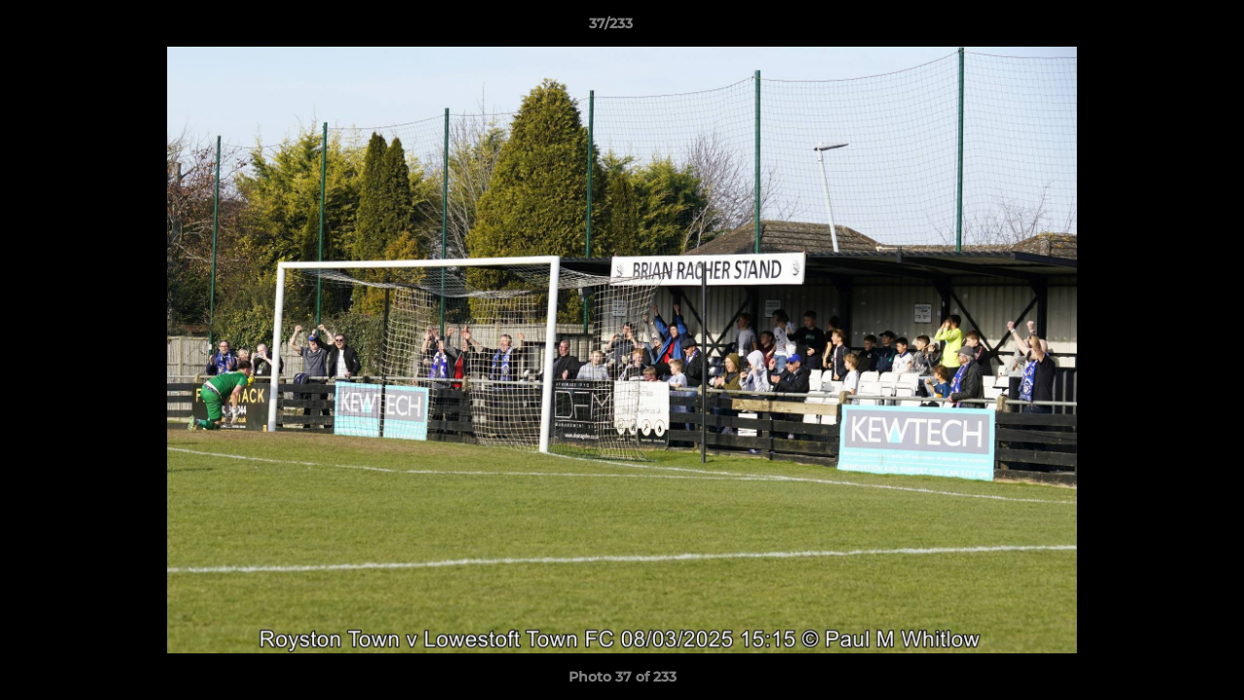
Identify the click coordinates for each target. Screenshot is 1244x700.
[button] (1162, 28)
